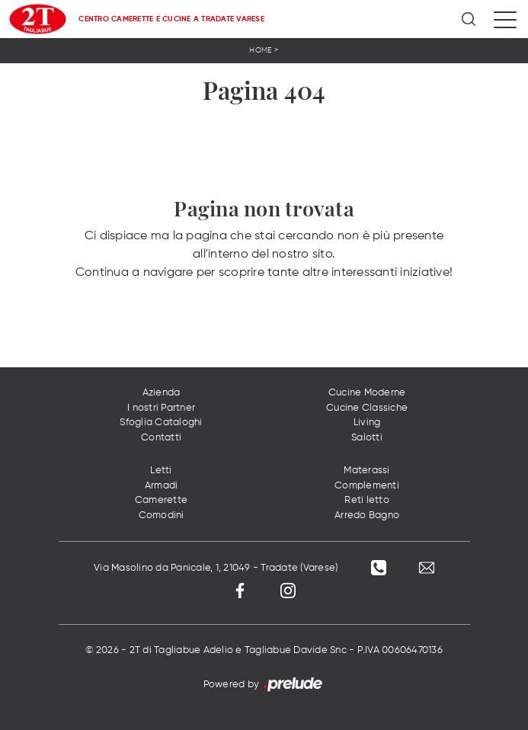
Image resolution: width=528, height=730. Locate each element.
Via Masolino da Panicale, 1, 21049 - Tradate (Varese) (216, 568)
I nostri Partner (161, 408)
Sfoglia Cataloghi (161, 422)
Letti (160, 470)
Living (367, 422)
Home (260, 50)
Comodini (161, 515)
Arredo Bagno (366, 515)
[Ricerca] (469, 19)
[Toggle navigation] (505, 19)
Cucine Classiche (367, 408)
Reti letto (366, 500)
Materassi (366, 470)
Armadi (161, 486)
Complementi (366, 486)
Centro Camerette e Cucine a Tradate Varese (171, 19)
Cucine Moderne (367, 393)
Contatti (161, 438)
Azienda (161, 393)
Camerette (161, 500)
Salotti (366, 438)
